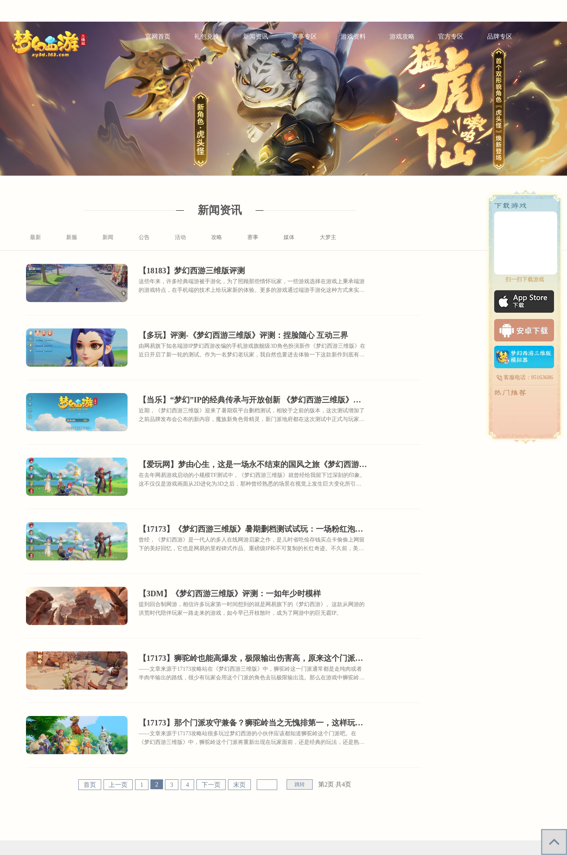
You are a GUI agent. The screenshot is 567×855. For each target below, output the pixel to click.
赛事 (252, 237)
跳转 (300, 784)
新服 (71, 237)
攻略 (216, 237)
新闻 (107, 237)
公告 (144, 237)
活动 (180, 237)
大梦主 (328, 237)
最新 (35, 237)
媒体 (289, 237)
